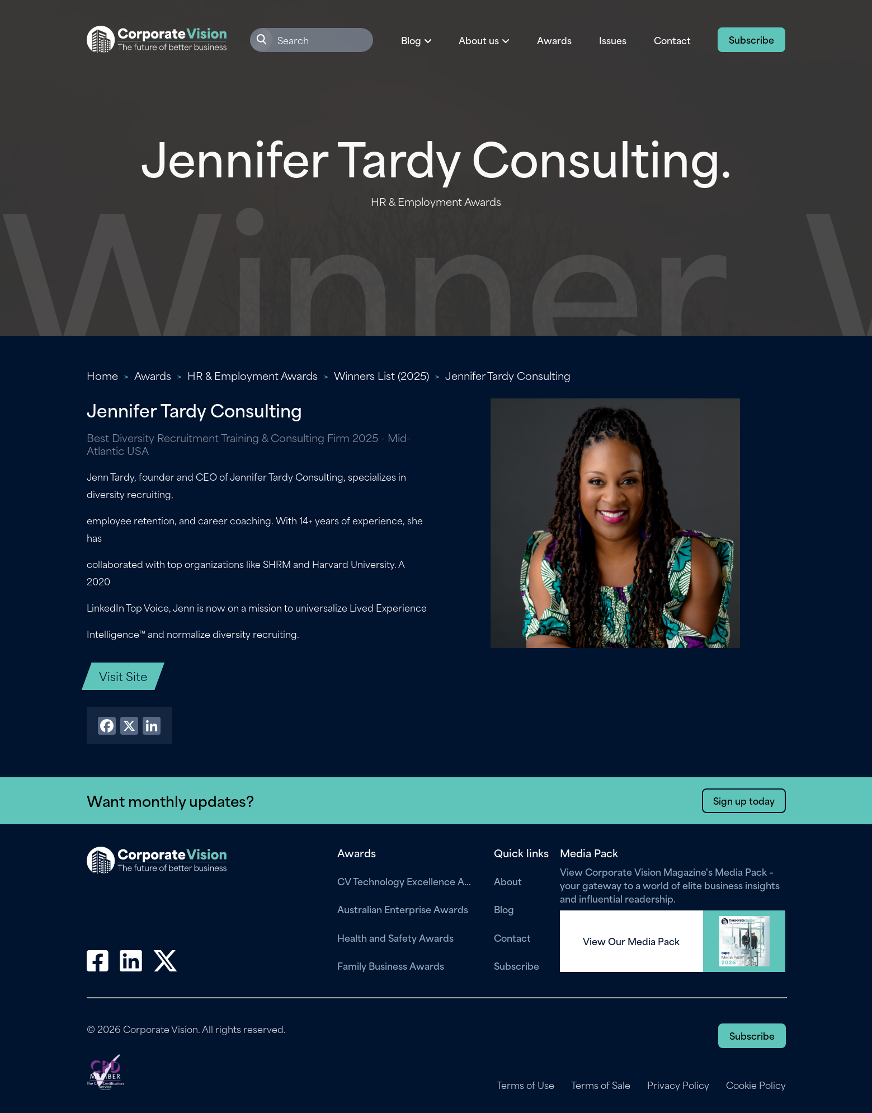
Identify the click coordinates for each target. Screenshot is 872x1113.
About (508, 880)
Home (102, 375)
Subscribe (751, 39)
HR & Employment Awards (252, 375)
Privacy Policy (678, 1085)
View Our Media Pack (631, 941)
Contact (672, 39)
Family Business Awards (390, 965)
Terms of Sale (600, 1085)
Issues (612, 39)
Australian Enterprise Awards (402, 908)
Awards (554, 39)
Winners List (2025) (381, 375)
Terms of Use (525, 1085)
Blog (504, 908)
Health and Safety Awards (395, 937)
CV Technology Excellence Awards (407, 880)
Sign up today (744, 800)
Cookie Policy (756, 1085)
